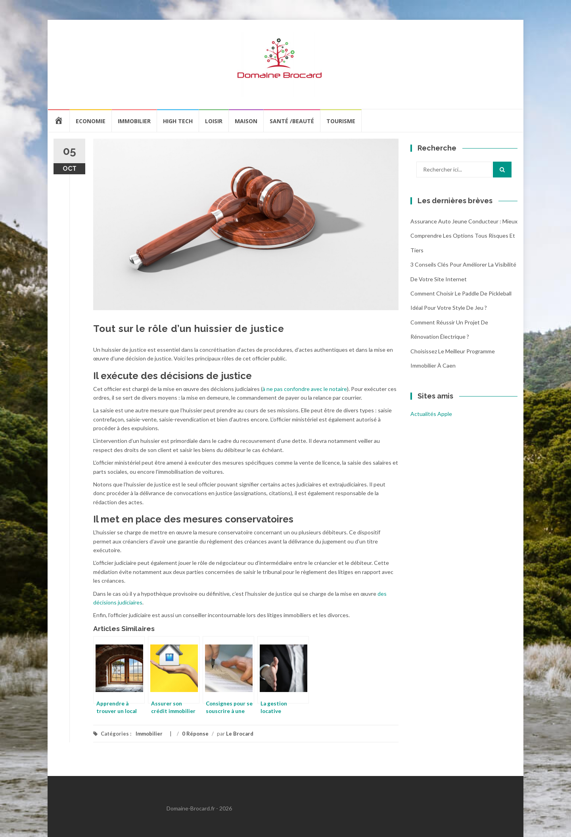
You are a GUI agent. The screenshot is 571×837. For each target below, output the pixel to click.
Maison (246, 121)
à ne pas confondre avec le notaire (305, 388)
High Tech (178, 121)
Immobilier (134, 121)
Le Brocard (239, 733)
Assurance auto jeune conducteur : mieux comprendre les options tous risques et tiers (463, 236)
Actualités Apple (431, 413)
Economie (90, 121)
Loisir (213, 121)
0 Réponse (195, 733)
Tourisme (340, 121)
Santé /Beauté (292, 121)
